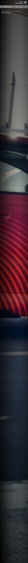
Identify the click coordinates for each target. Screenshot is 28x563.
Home (2, 10)
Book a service (19, 6)
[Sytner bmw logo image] (21, 2)
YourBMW (8, 10)
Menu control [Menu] (2, 2)
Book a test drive (8, 6)
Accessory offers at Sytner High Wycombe (11, 11)
